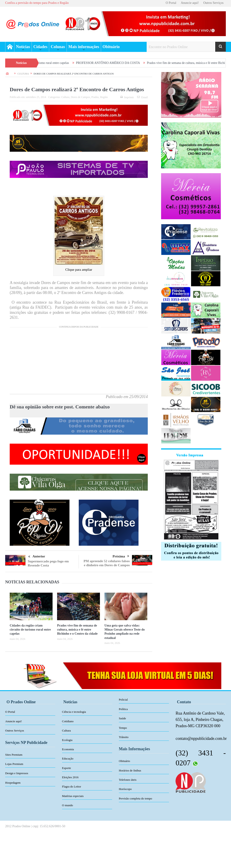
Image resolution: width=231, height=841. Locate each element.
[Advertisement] (79, 362)
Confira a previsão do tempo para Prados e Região (37, 3)
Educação (68, 758)
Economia (68, 749)
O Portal (171, 3)
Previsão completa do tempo (135, 798)
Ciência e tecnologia (74, 711)
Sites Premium (13, 754)
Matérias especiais (73, 796)
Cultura (65, 97)
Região (104, 97)
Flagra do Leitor (71, 786)
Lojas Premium (14, 764)
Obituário (111, 46)
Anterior (36, 556)
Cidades (40, 46)
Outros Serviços (213, 3)
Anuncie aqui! (190, 3)
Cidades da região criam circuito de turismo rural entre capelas (30, 629)
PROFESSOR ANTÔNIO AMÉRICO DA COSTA (117, 63)
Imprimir (127, 97)
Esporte (66, 768)
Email (142, 97)
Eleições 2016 (70, 777)
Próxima (121, 556)
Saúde (122, 718)
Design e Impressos (16, 773)
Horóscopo (125, 789)
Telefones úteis (127, 779)
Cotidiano (68, 721)
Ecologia (67, 740)
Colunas (58, 46)
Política (123, 709)
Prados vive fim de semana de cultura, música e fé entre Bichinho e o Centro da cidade (77, 629)
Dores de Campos (80, 97)
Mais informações (83, 46)
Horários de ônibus (130, 770)
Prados (95, 97)
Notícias (23, 46)
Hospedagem (13, 782)
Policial (123, 699)
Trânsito (124, 737)
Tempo (123, 727)
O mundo (67, 805)
